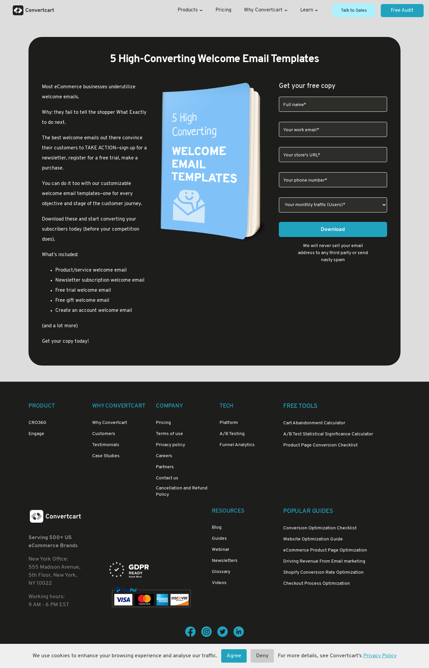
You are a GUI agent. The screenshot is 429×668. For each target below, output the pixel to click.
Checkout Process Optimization (316, 583)
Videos (219, 582)
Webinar (220, 549)
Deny (262, 656)
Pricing (223, 10)
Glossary (221, 571)
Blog (217, 527)
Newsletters (225, 560)
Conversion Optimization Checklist (320, 528)
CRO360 (37, 422)
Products (190, 10)
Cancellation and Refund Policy (181, 491)
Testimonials (105, 444)
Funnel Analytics (237, 444)
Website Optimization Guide (313, 539)
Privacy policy (170, 444)
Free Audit (402, 10)
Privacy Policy (379, 656)
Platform (229, 422)
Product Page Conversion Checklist (320, 445)
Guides (219, 538)
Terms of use (169, 433)
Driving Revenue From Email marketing (324, 561)
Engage (36, 433)
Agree (234, 656)
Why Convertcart (266, 10)
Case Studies (106, 456)
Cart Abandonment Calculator (314, 423)
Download (333, 229)
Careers (164, 456)
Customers (103, 433)
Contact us (167, 478)
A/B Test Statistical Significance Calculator (328, 434)
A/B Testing (232, 433)
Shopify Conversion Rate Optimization (323, 572)
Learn (309, 10)
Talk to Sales (354, 10)
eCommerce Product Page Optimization (325, 550)
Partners (165, 467)
